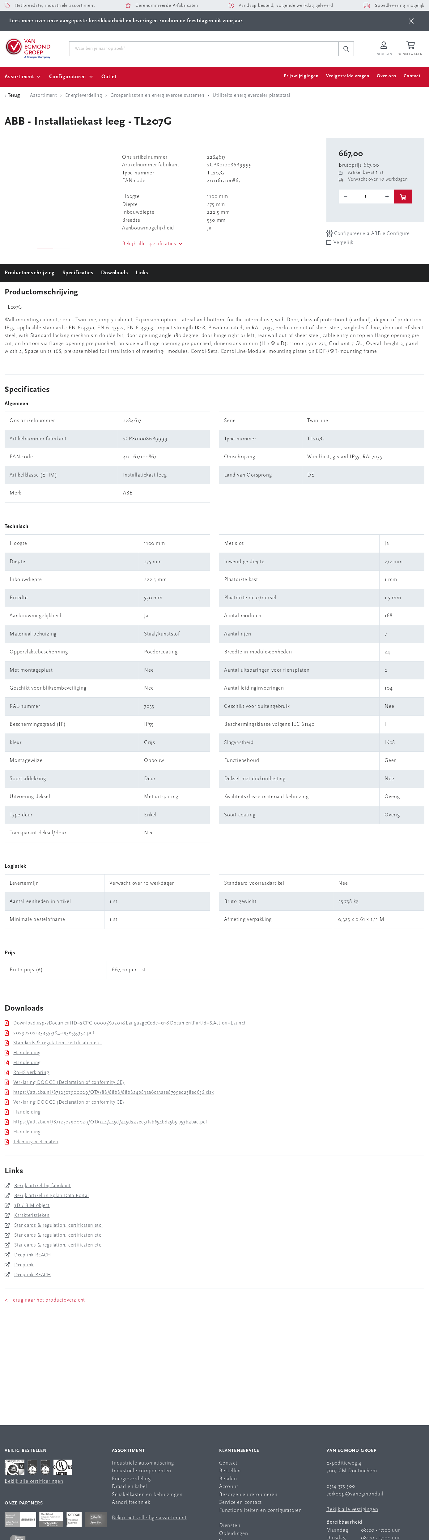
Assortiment (19, 76)
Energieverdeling (131, 1479)
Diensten (229, 1525)
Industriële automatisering (143, 1463)
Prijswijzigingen (301, 76)
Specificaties (77, 273)
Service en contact (240, 1502)
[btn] (411, 21)
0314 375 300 (340, 1486)
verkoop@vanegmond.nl (355, 1494)
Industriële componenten (141, 1471)
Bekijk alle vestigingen (352, 1509)
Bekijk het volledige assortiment (149, 1518)
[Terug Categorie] (13, 96)
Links (142, 273)
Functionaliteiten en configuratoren (260, 1510)
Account (228, 1486)
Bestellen (230, 1471)
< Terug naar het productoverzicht (45, 1300)
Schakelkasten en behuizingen (147, 1494)
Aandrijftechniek (131, 1502)
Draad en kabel (129, 1486)
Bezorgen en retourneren (248, 1494)
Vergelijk (343, 242)
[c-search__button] (346, 48)
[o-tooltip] (366, 196)
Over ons (386, 76)
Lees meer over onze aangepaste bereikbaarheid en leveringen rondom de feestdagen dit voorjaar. (126, 21)
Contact (412, 76)
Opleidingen (233, 1533)
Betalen (228, 1479)
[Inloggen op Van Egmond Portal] (384, 49)
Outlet (109, 76)
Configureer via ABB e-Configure (368, 233)
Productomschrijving (30, 273)
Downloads (114, 273)
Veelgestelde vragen (347, 76)
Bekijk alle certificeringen (34, 1481)
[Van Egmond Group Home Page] (27, 47)
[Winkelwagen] (411, 49)
